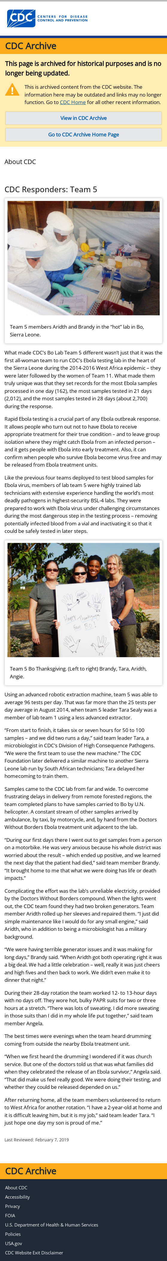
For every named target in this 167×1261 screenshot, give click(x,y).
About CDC (16, 1188)
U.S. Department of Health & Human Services (51, 1225)
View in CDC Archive (83, 118)
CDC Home (73, 102)
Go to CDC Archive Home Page (83, 134)
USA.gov (13, 1243)
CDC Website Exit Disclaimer (34, 1253)
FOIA (10, 1215)
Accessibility (17, 1197)
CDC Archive (30, 46)
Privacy (12, 1206)
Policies (13, 1234)
